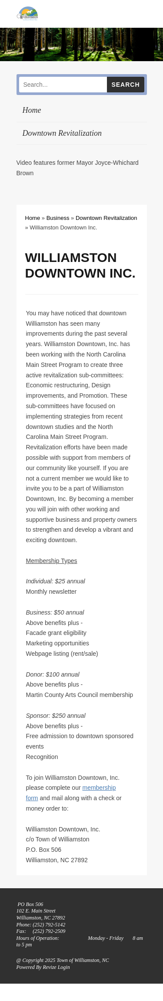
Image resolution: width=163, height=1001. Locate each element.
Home (32, 110)
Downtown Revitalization (62, 133)
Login (64, 967)
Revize (49, 967)
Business (58, 218)
